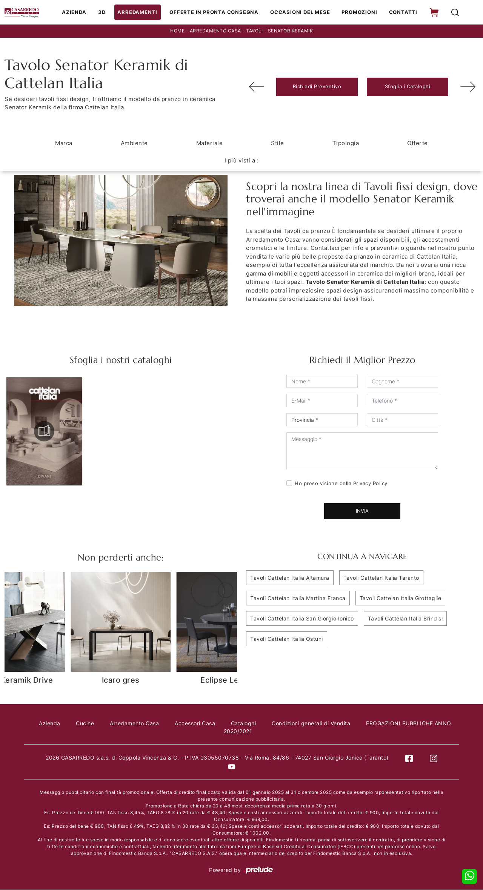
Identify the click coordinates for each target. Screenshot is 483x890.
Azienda (78, 12)
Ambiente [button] (134, 143)
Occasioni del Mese (300, 12)
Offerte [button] (417, 143)
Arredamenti (141, 12)
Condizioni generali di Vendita (322, 724)
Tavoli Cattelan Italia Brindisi (405, 619)
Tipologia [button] (345, 143)
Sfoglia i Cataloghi (408, 87)
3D (105, 12)
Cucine (92, 724)
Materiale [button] (209, 143)
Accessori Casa (204, 724)
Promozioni (358, 12)
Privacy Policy (370, 484)
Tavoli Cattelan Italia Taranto (381, 578)
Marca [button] (63, 143)
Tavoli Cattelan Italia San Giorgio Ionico (302, 619)
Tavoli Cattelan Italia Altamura (289, 578)
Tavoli (254, 31)
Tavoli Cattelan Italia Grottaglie (400, 598)
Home (177, 31)
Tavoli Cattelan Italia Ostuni (286, 639)
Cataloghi (254, 724)
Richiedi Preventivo (317, 87)
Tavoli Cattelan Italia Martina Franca (298, 598)
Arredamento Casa (215, 31)
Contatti (401, 12)
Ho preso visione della (341, 484)
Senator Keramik (290, 31)
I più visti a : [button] (242, 160)
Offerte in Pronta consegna (215, 12)
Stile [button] (277, 143)
